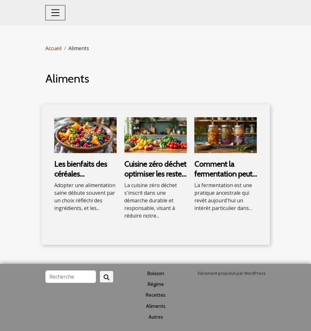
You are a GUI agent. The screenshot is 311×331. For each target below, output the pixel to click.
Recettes (155, 295)
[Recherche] (70, 276)
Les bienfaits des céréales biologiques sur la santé (81, 178)
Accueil (53, 48)
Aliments (155, 306)
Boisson (155, 273)
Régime (155, 284)
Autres (155, 317)
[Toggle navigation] (55, 12)
